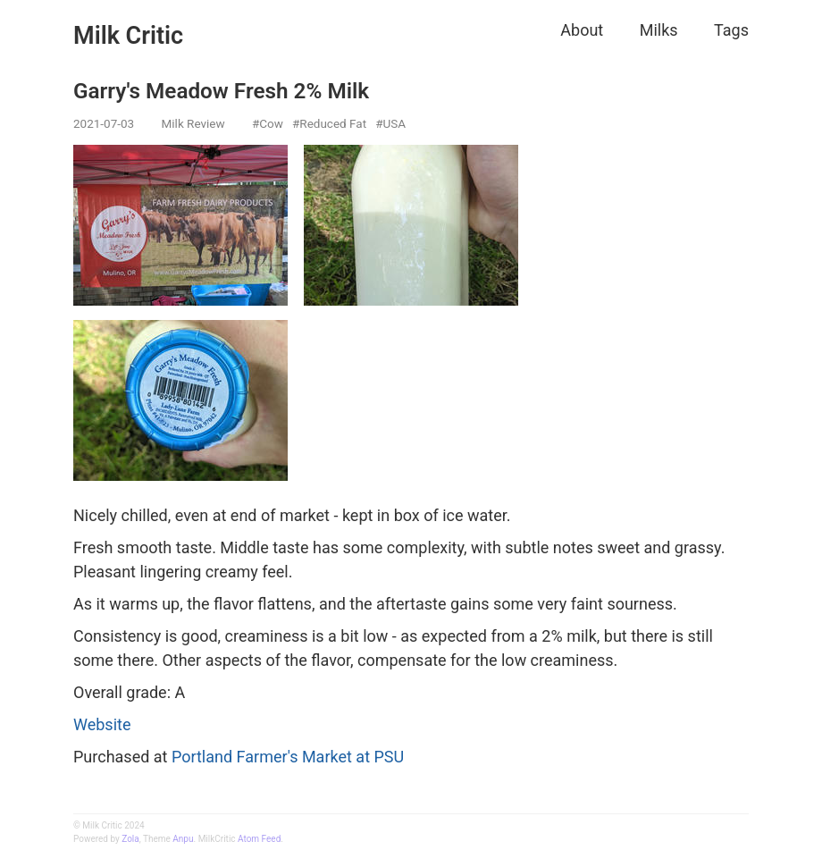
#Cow (267, 123)
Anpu (182, 839)
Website (101, 724)
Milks (659, 30)
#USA (390, 123)
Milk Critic (128, 35)
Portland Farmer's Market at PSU (288, 756)
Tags (731, 30)
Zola (130, 839)
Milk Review (193, 123)
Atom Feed (259, 839)
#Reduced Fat (329, 123)
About (581, 30)
